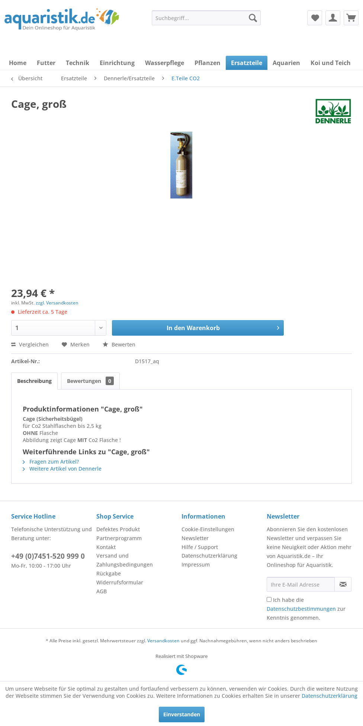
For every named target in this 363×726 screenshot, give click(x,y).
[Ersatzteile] (246, 63)
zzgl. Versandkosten (57, 303)
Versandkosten (163, 641)
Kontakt (106, 547)
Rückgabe (108, 573)
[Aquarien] (286, 63)
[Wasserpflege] (164, 63)
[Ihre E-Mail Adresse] (301, 584)
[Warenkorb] (351, 17)
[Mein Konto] (332, 17)
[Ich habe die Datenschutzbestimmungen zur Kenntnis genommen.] (269, 599)
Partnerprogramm (119, 538)
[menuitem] (206, 17)
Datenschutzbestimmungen (301, 608)
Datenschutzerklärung (209, 555)
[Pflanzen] (207, 63)
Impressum (196, 564)
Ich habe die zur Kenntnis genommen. (306, 608)
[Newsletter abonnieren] (342, 584)
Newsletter (195, 538)
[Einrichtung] (117, 63)
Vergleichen (30, 344)
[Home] (18, 63)
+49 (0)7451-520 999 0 (48, 556)
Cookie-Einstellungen (208, 529)
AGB (101, 591)
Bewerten (119, 344)
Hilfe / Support (200, 547)
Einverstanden (181, 714)
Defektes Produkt (118, 529)
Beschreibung (34, 380)
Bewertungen (90, 381)
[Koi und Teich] (330, 63)
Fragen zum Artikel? (51, 461)
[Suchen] (253, 17)
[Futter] (46, 63)
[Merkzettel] (314, 17)
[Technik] (77, 63)
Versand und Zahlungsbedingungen (124, 560)
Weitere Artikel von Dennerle (62, 468)
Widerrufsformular (119, 582)
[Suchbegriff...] (206, 17)
